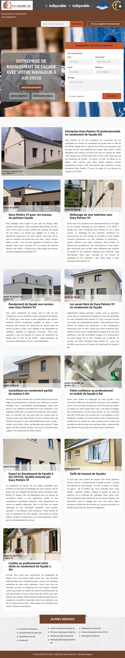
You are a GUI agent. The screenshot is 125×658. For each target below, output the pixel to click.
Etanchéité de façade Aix (28, 629)
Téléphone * (108, 70)
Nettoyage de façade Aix (91, 636)
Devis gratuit (19, 96)
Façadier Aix (23, 640)
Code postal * (108, 60)
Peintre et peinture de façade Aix (62, 628)
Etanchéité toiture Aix (27, 636)
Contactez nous (43, 96)
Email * (81, 70)
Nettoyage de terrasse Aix (91, 628)
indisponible (57, 5)
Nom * (81, 60)
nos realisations (31, 87)
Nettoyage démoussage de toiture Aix (63, 641)
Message (94, 84)
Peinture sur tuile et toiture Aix (61, 636)
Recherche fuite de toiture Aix (30, 633)
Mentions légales (85, 654)
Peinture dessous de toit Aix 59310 (94, 632)
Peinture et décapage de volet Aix (62, 632)
